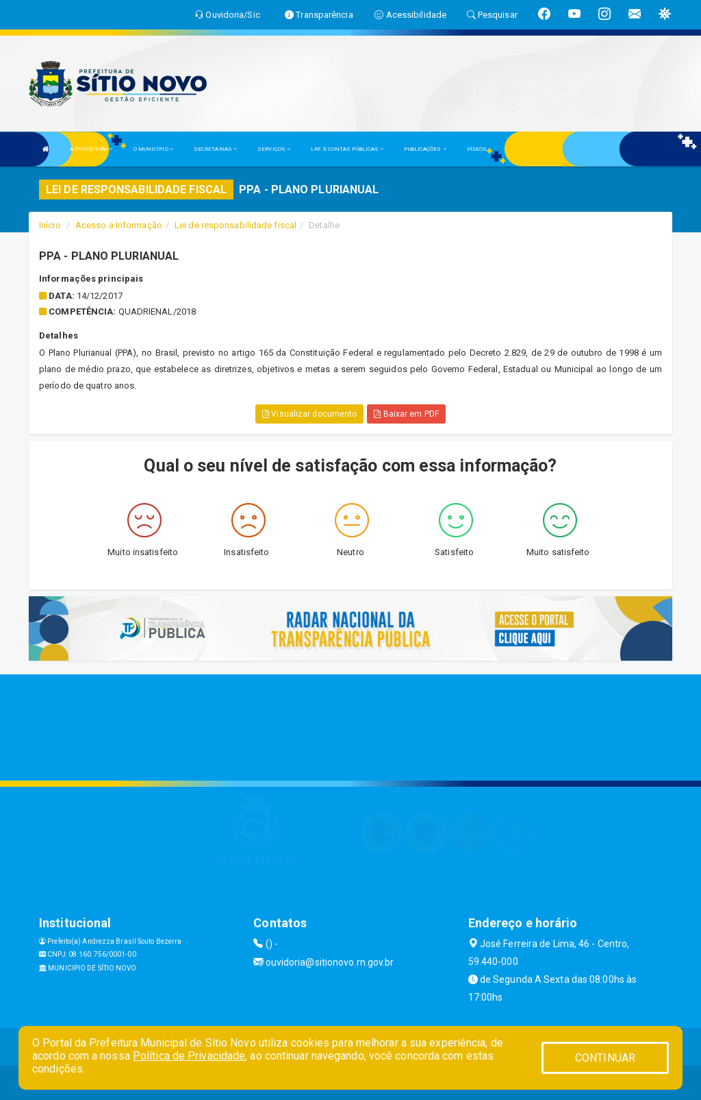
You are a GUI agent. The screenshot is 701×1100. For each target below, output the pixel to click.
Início (50, 225)
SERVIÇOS (273, 149)
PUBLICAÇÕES (425, 149)
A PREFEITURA (91, 149)
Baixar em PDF (406, 414)
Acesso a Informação (118, 225)
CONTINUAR (605, 1057)
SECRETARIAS (215, 149)
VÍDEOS (477, 149)
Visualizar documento (309, 414)
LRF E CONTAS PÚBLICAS (347, 149)
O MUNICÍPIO (153, 149)
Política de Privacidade (189, 1055)
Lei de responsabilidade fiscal (235, 225)
